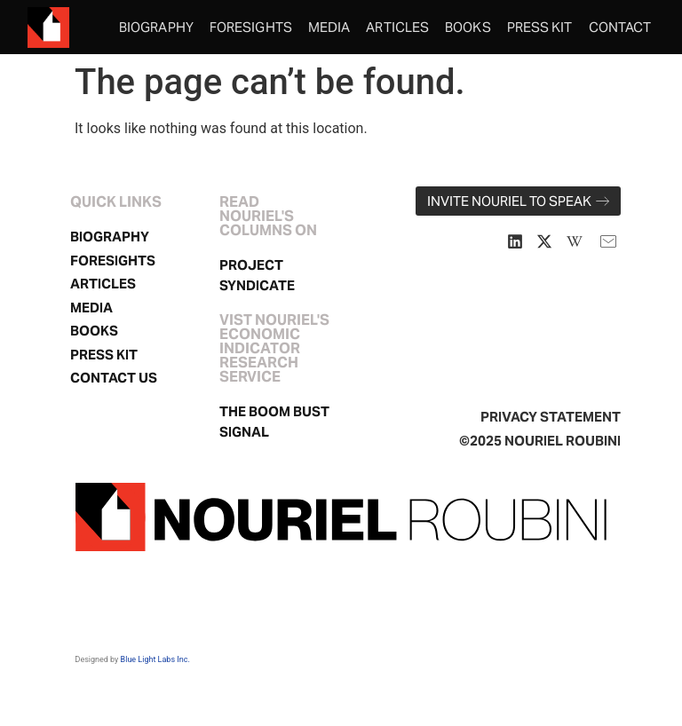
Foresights (251, 27)
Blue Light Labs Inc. (155, 659)
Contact (620, 27)
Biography (156, 27)
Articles (397, 27)
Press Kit (540, 27)
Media (329, 27)
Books (468, 27)
